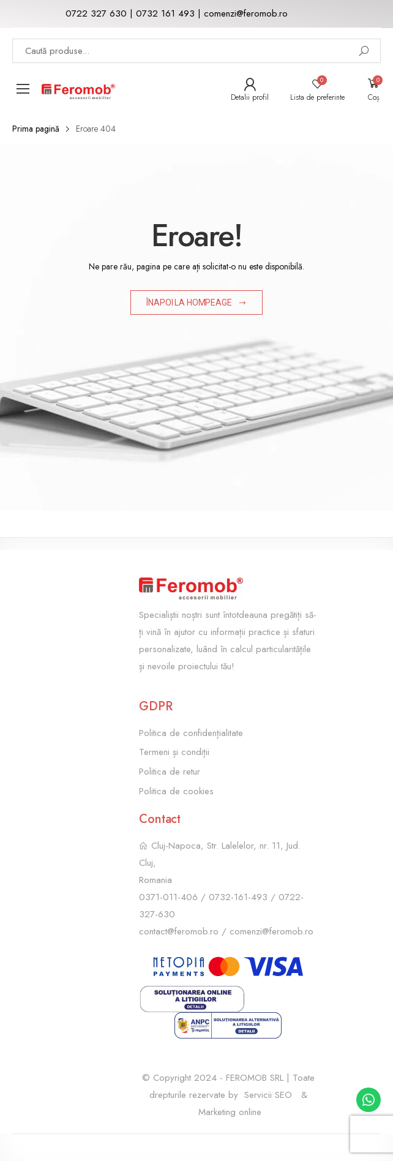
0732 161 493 (165, 13)
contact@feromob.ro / (184, 931)
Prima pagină (35, 128)
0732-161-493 (238, 897)
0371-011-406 (168, 897)
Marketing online (229, 1112)
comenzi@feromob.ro (246, 13)
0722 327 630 (96, 13)
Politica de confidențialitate (191, 733)
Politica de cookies (176, 791)
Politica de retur (169, 771)
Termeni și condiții (174, 752)
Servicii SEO (268, 1095)
